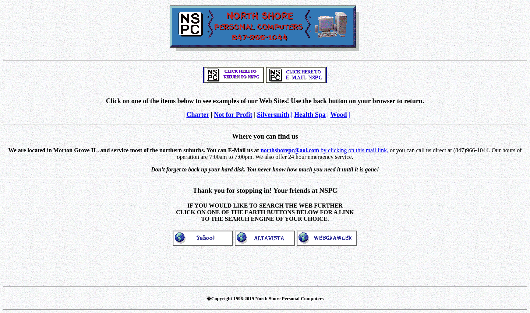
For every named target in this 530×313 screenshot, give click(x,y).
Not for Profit (233, 114)
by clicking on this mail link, (354, 150)
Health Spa (310, 114)
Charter (197, 114)
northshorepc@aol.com (290, 150)
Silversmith (273, 114)
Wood (339, 114)
